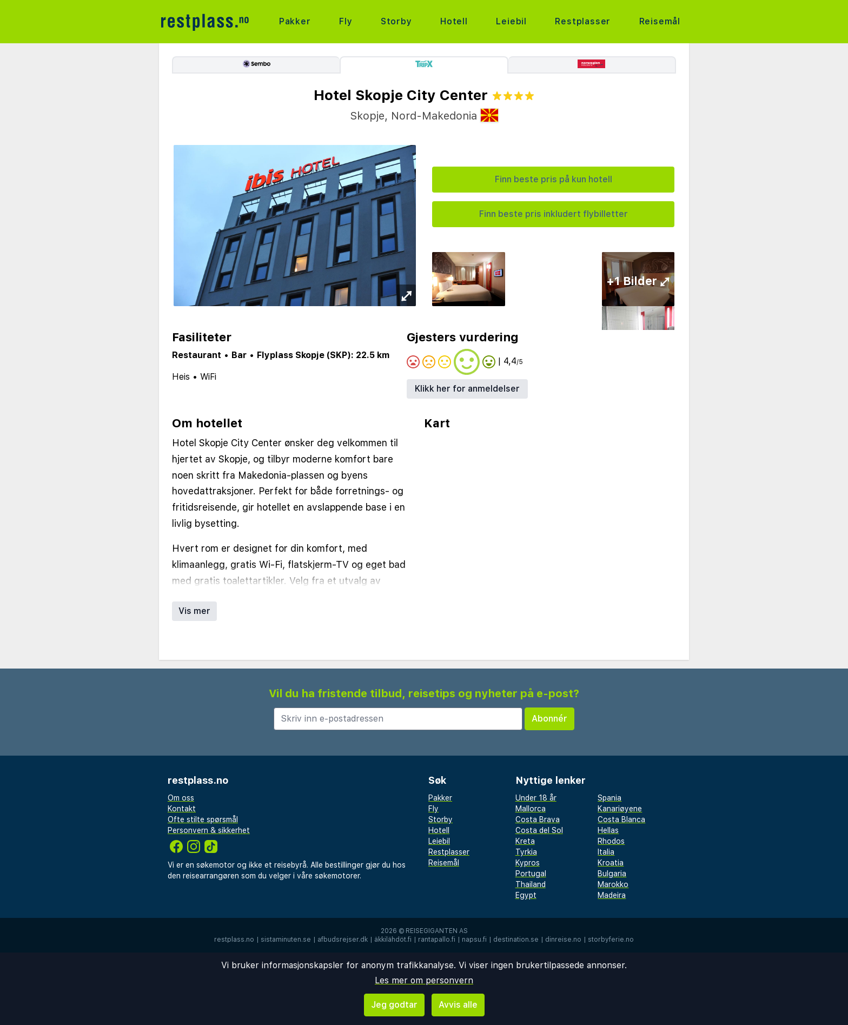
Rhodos (611, 841)
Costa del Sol (539, 830)
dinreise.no (563, 939)
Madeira (612, 895)
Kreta (525, 841)
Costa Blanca (621, 819)
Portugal (530, 873)
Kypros (527, 862)
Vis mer (194, 611)
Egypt (525, 895)
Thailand (530, 884)
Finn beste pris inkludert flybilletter (553, 214)
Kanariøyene (620, 808)
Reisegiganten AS (437, 931)
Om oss (181, 797)
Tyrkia (526, 852)
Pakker (295, 21)
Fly (345, 21)
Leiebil (511, 21)
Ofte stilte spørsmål (203, 819)
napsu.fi (474, 939)
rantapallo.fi (436, 939)
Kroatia (611, 862)
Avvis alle (458, 1005)
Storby (396, 21)
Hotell (454, 21)
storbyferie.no (611, 939)
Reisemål (659, 21)
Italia (606, 852)
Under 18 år (535, 797)
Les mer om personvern (424, 980)
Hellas (608, 830)
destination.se (516, 939)
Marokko (613, 884)
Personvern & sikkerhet (209, 830)
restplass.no (234, 939)
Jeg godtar (394, 1005)
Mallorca (530, 808)
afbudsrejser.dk (342, 939)
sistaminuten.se (286, 939)
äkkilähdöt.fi (393, 939)
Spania (609, 797)
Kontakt (182, 808)
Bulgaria (612, 873)
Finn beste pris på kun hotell (553, 179)
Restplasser (583, 21)
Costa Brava (537, 819)
